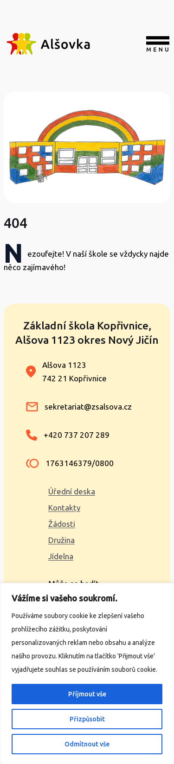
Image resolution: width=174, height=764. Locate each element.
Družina (61, 540)
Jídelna (60, 556)
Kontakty (64, 507)
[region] (87, 673)
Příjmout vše (87, 694)
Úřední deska (71, 491)
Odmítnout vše (87, 744)
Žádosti (61, 523)
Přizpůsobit (87, 719)
